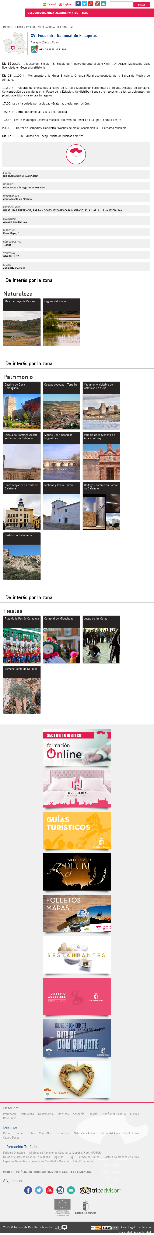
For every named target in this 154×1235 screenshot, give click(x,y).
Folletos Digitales (77, 913)
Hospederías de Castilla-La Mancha (77, 789)
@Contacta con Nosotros (103, 3)
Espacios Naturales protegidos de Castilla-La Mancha (36, 1161)
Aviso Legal (128, 1227)
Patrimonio (10, 1114)
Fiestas (18, 27)
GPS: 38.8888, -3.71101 (52, 49)
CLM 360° (9, 1118)
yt (91, 3)
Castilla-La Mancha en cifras (121, 1157)
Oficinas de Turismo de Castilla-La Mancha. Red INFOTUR (65, 1152)
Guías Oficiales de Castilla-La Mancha (77, 830)
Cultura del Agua (110, 1133)
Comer (20, 1133)
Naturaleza (27, 1114)
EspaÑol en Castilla (114, 1114)
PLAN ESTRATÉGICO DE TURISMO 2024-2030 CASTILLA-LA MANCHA (47, 1172)
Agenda (58, 1157)
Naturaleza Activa (84, 1133)
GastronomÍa (46, 1114)
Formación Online (88, 1157)
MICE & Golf (132, 1133)
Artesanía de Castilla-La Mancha (77, 1079)
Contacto (71, 1190)
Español (52, 4)
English (67, 4)
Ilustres (134, 1114)
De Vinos (63, 1114)
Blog (70, 1157)
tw (84, 3)
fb (78, 3)
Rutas (31, 1133)
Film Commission (83, 1161)
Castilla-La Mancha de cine (77, 872)
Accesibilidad (142, 1232)
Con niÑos (45, 1133)
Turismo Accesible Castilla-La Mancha (77, 996)
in (97, 3)
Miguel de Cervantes (77, 1038)
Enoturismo (63, 1133)
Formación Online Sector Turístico (77, 747)
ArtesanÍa (78, 1114)
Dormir (7, 1133)
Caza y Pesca (11, 1137)
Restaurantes (77, 955)
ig (60, 1190)
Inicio (6, 27)
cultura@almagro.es (14, 268)
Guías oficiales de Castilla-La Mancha (26, 1157)
